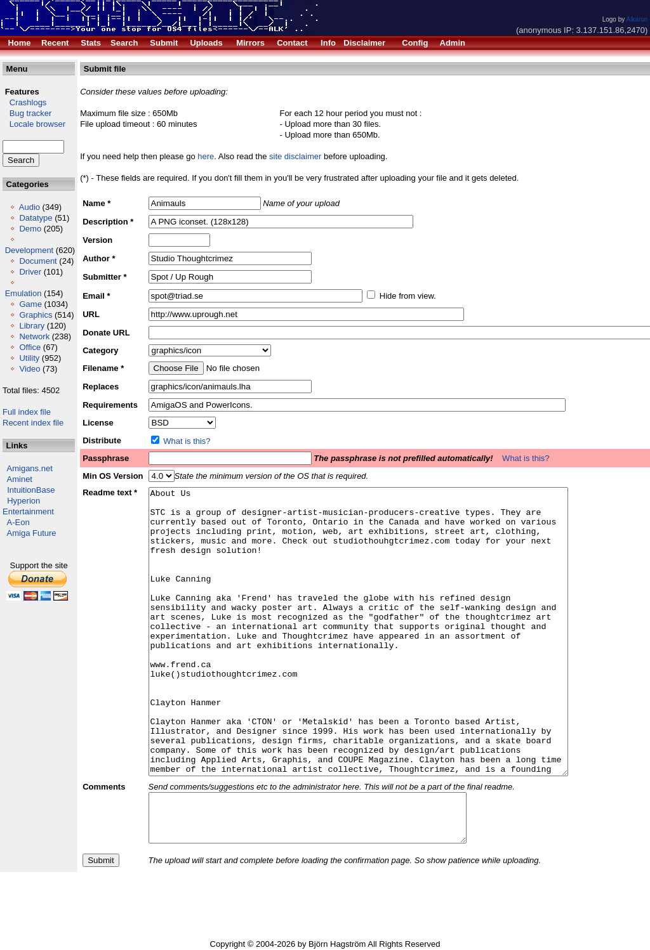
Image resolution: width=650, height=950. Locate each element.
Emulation (23, 293)
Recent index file (33, 422)
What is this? (186, 441)
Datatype (35, 218)
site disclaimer (295, 156)
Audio (29, 207)
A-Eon (18, 522)
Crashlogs (24, 102)
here (205, 156)
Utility (29, 358)
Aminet (19, 479)
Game (30, 304)
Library (31, 325)
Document (37, 261)
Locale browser (34, 124)
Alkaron (636, 19)
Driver (30, 272)
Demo (30, 228)
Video (29, 369)
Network (34, 336)
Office (30, 347)
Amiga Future (31, 533)
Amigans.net (30, 468)
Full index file (27, 412)
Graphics (35, 315)
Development (29, 250)
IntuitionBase (31, 490)
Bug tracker (27, 113)
